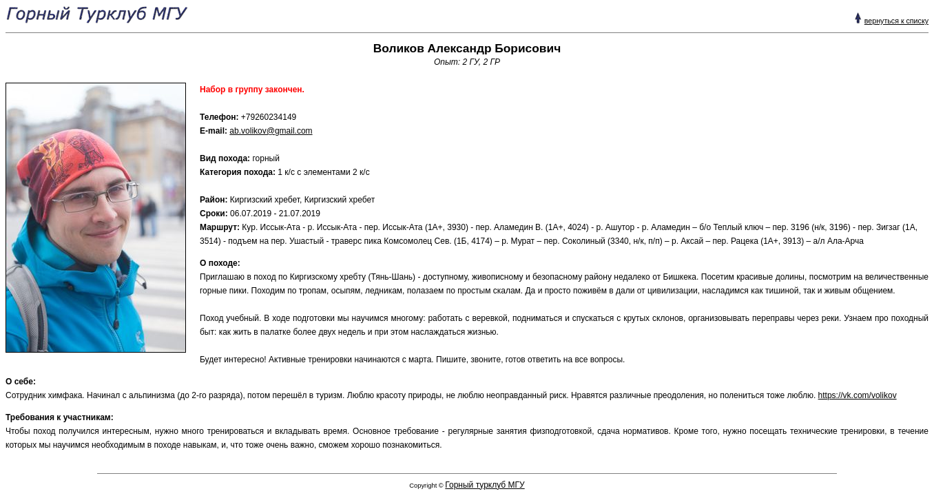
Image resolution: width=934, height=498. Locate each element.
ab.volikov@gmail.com (270, 131)
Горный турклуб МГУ (484, 485)
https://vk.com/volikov (857, 395)
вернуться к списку (896, 21)
